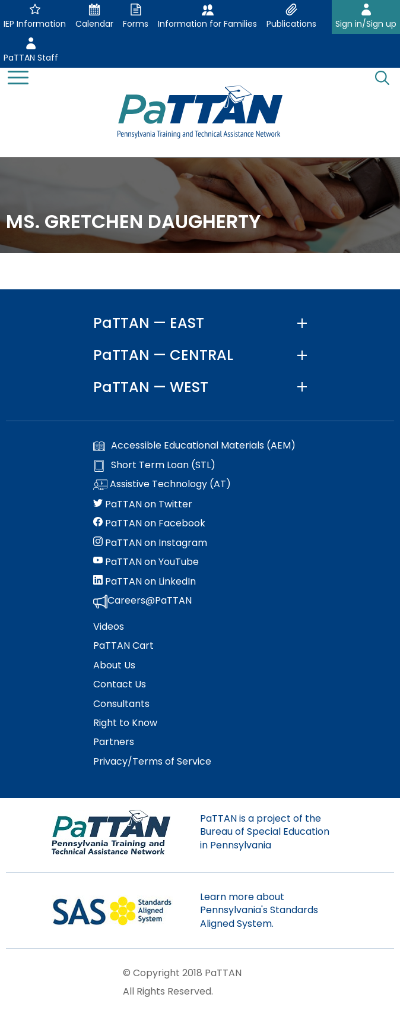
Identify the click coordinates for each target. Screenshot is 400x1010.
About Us (114, 665)
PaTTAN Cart (123, 645)
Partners (113, 742)
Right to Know (125, 723)
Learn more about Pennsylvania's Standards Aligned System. (259, 910)
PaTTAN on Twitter (142, 504)
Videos (108, 626)
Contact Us (119, 684)
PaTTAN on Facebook (149, 523)
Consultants (121, 704)
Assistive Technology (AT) (162, 485)
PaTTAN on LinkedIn (144, 581)
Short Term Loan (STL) (154, 465)
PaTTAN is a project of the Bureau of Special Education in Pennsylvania (264, 832)
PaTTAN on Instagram (150, 543)
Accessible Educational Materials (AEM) (194, 445)
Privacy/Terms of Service (152, 761)
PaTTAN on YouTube (146, 562)
